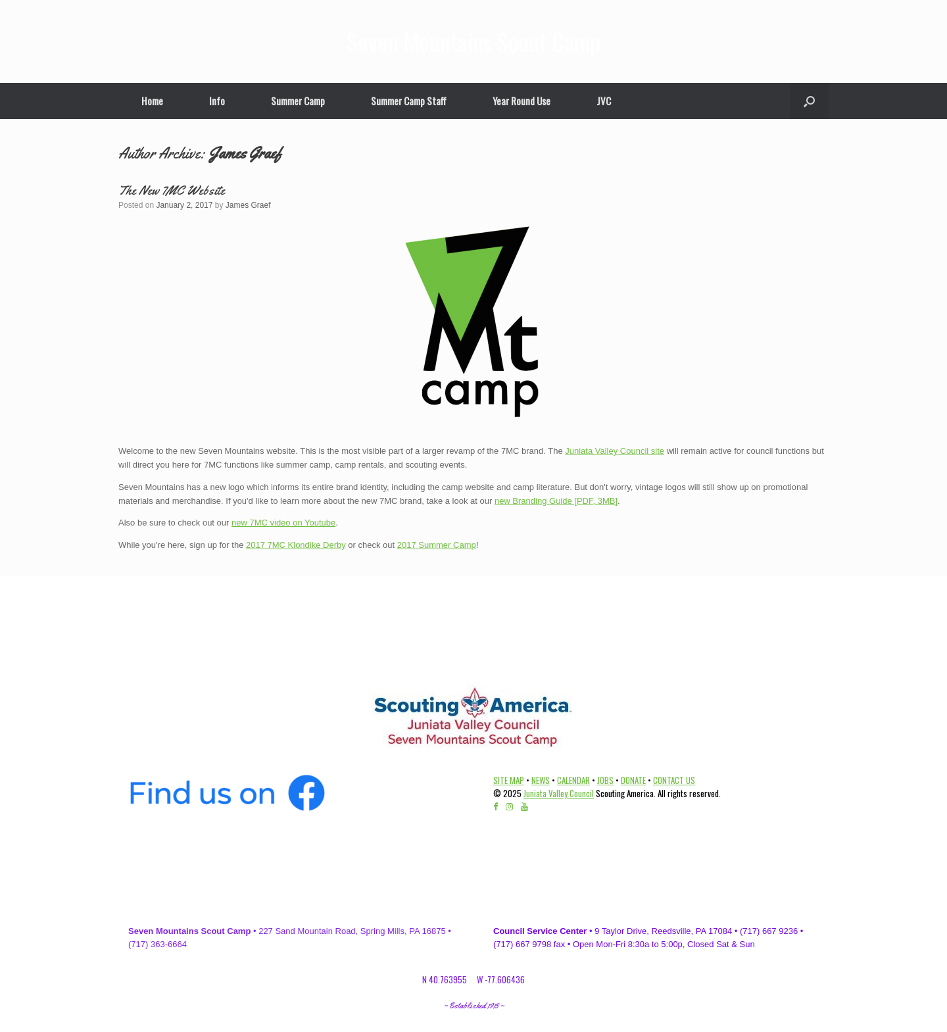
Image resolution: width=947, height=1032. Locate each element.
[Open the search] (809, 101)
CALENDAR (573, 780)
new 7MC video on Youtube (283, 523)
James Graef (244, 153)
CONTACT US (674, 780)
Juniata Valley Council (558, 793)
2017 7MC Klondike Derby (296, 545)
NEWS (540, 780)
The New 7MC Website (171, 190)
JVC (603, 100)
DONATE (633, 780)
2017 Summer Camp (436, 545)
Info (217, 100)
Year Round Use (521, 100)
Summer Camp (298, 100)
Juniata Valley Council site (614, 451)
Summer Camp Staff (409, 100)
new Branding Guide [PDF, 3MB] (556, 501)
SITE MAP (508, 780)
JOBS (605, 780)
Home (152, 100)
